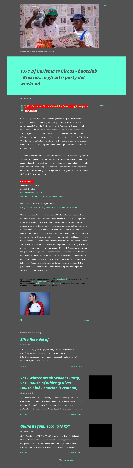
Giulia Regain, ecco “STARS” (45, 426)
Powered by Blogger (66, 460)
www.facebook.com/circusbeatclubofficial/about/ (42, 196)
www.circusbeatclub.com (31, 192)
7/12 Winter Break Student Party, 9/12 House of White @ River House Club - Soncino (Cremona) (50, 382)
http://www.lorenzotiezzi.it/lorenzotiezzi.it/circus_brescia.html (48, 207)
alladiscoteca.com (39, 281)
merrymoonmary (71, 463)
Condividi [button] (102, 105)
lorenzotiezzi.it (61, 279)
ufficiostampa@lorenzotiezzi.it (48, 283)
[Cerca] (105, 5)
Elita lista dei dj (34, 339)
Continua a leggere (75, 366)
